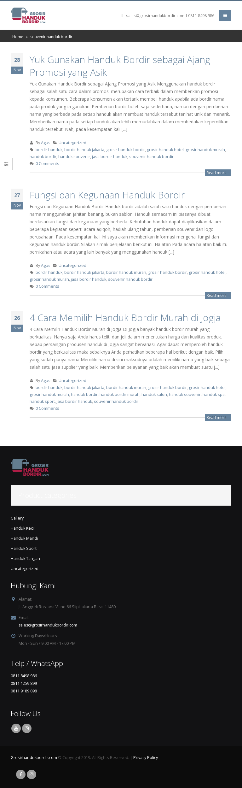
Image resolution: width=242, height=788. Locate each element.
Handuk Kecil (23, 528)
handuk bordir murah (120, 394)
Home (17, 36)
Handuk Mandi (24, 538)
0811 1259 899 (24, 683)
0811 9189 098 (24, 691)
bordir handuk (49, 149)
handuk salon (154, 394)
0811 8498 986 (201, 15)
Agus (45, 142)
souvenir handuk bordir (151, 156)
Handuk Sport (24, 548)
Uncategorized (72, 142)
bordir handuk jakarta (84, 149)
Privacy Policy (145, 758)
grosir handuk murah (205, 149)
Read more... (218, 172)
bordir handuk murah (126, 272)
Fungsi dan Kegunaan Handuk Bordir (107, 194)
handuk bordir (43, 156)
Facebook (21, 774)
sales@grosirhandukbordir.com (155, 15)
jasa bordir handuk (109, 156)
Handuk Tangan (25, 558)
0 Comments (47, 163)
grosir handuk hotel (165, 149)
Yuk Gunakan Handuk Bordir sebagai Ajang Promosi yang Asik (120, 66)
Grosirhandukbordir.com (34, 758)
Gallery (17, 518)
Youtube (16, 728)
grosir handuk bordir (125, 149)
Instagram (27, 728)
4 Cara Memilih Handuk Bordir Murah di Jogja (125, 317)
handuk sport (42, 401)
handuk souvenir (74, 156)
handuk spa (214, 394)
